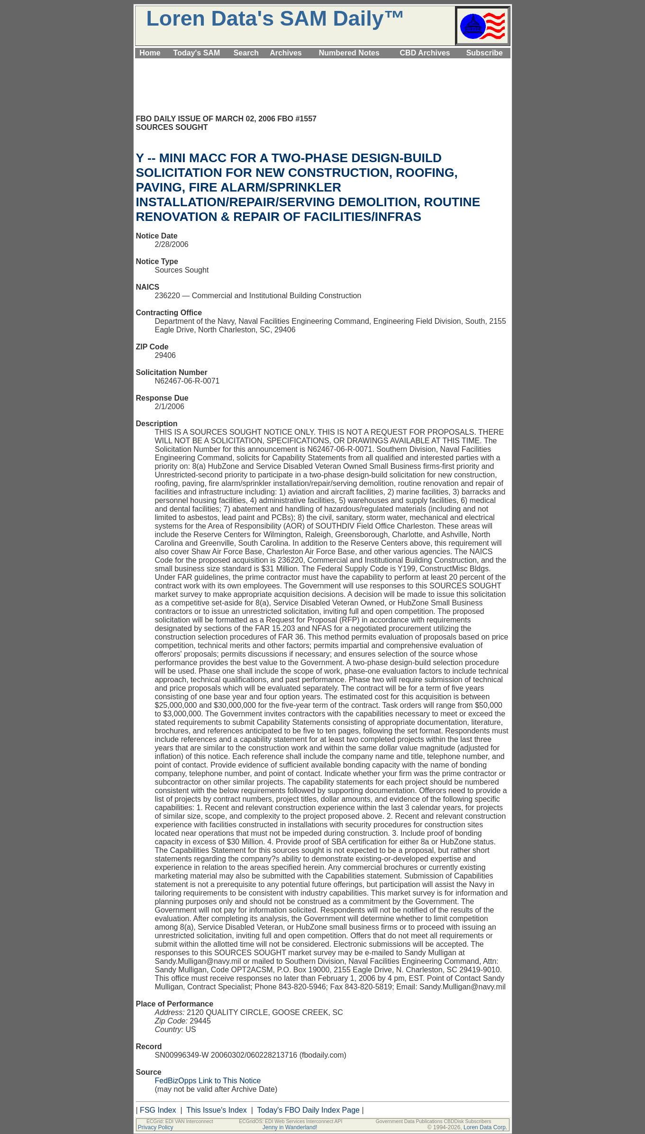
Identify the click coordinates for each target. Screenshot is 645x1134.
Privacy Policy (155, 1127)
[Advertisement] (322, 63)
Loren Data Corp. (485, 1127)
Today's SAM (196, 53)
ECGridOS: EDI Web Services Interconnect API (290, 1121)
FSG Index (158, 1110)
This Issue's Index (216, 1110)
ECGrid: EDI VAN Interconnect (179, 1121)
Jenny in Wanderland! (290, 1127)
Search (246, 53)
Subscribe (484, 53)
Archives (286, 53)
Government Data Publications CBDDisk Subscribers (433, 1121)
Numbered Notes (349, 53)
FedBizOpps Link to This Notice (208, 1081)
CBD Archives (425, 53)
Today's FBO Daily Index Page (308, 1110)
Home (149, 53)
